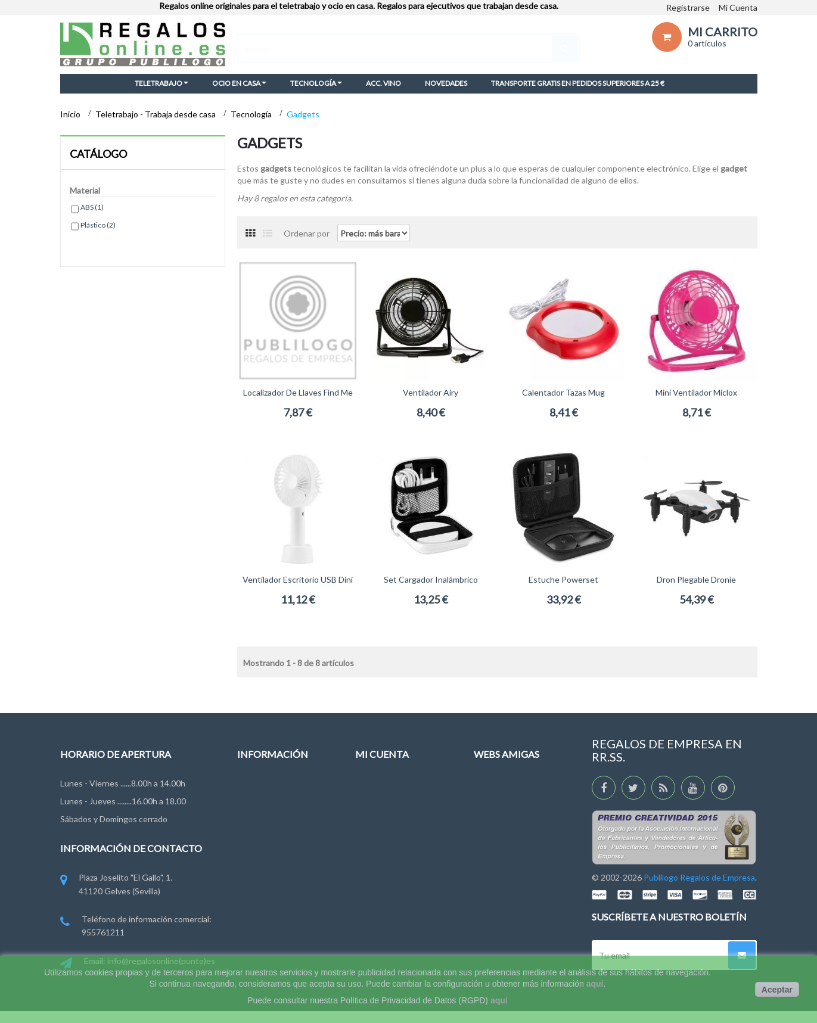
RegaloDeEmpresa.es (513, 787)
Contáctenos (262, 809)
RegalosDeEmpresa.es (515, 809)
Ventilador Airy (430, 392)
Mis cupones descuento (400, 886)
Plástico (98, 224)
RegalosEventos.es (509, 831)
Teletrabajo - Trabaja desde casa (156, 114)
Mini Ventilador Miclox (696, 392)
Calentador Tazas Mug (563, 392)
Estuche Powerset (563, 579)
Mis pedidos (377, 787)
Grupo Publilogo (267, 831)
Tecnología (252, 114)
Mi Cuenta (738, 7)
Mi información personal (399, 865)
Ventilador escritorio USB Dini (298, 579)
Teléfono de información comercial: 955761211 (136, 927)
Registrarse (688, 7)
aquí (595, 983)
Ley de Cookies (265, 875)
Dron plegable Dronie (696, 579)
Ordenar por (307, 233)
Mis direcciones (384, 843)
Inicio (71, 114)
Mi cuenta (382, 754)
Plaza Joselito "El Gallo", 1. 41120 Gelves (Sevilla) (116, 885)
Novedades (258, 787)
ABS (92, 207)
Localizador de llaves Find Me (298, 392)
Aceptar (777, 989)
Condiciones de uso (273, 853)
